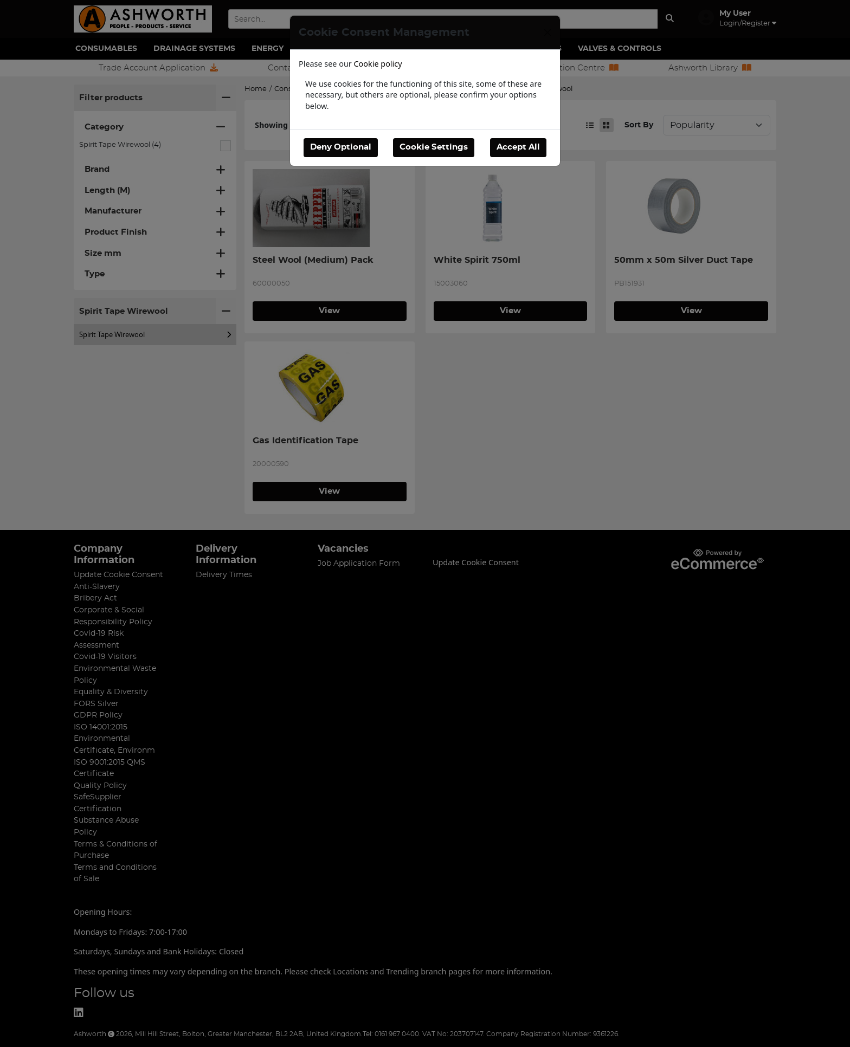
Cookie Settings (434, 147)
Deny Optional (340, 147)
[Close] (547, 32)
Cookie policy (378, 64)
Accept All (518, 147)
